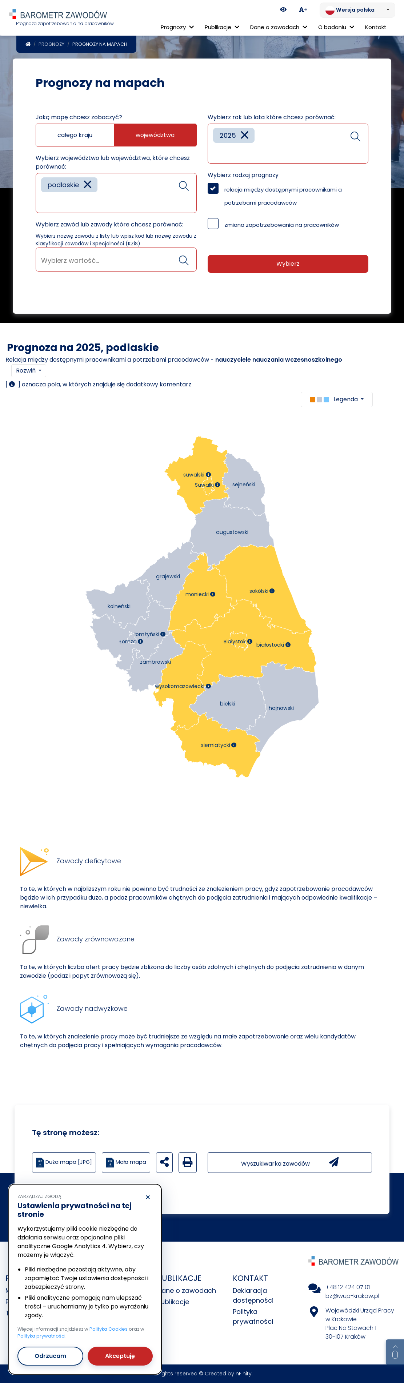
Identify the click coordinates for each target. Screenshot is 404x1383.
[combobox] (116, 193)
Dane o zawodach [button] (278, 27)
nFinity (244, 1373)
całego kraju (74, 135)
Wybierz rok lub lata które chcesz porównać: (272, 117)
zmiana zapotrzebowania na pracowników (281, 225)
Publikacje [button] (222, 27)
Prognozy (51, 44)
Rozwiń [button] (26, 370)
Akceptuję (120, 1356)
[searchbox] (43, 202)
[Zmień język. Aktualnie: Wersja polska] (357, 10)
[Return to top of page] (395, 1352)
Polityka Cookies (108, 1329)
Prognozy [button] (177, 27)
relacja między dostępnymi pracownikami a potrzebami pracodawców (283, 196)
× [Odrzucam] (148, 1197)
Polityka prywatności (41, 1336)
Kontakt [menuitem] (376, 27)
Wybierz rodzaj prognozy (243, 175)
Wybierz (288, 264)
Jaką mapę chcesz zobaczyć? (79, 117)
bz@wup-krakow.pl (352, 1296)
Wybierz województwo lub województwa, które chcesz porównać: (113, 162)
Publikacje (173, 1301)
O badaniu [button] (336, 27)
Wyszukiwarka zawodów (290, 1162)
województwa (155, 135)
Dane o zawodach (186, 1290)
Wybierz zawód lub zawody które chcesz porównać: (109, 224)
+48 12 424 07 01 (347, 1287)
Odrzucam (50, 1356)
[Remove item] (87, 185)
